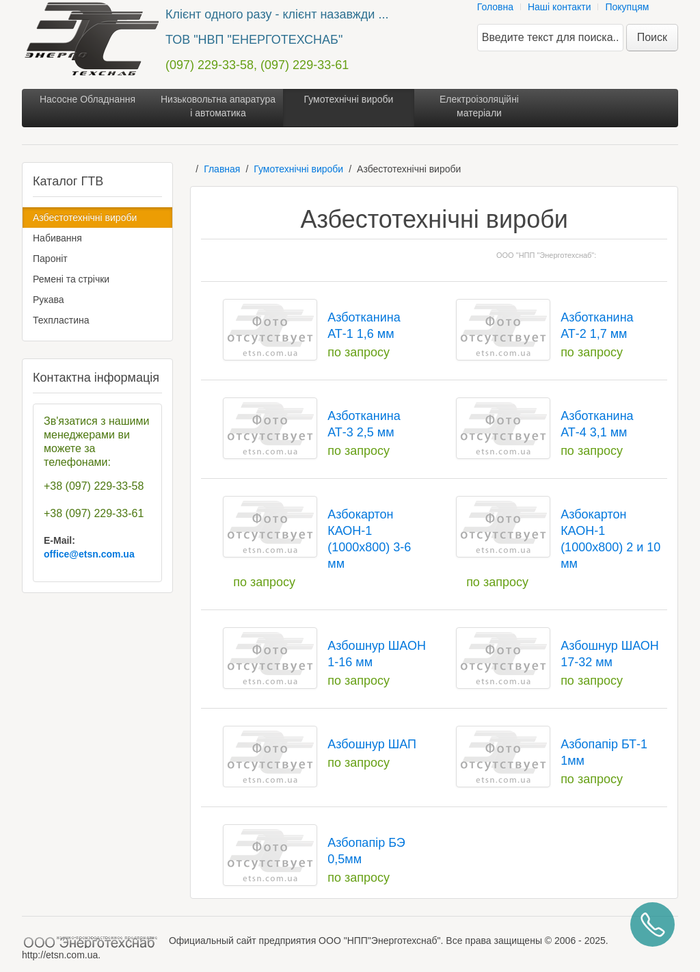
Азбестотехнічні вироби (85, 217)
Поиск (652, 37)
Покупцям (627, 6)
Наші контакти (559, 6)
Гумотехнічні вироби (349, 99)
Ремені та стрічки (71, 279)
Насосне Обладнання (87, 99)
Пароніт (50, 258)
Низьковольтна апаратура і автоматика (218, 106)
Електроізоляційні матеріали (479, 106)
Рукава (48, 299)
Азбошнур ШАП (371, 744)
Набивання (57, 238)
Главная (222, 168)
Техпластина (61, 320)
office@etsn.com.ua (89, 554)
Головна (495, 6)
